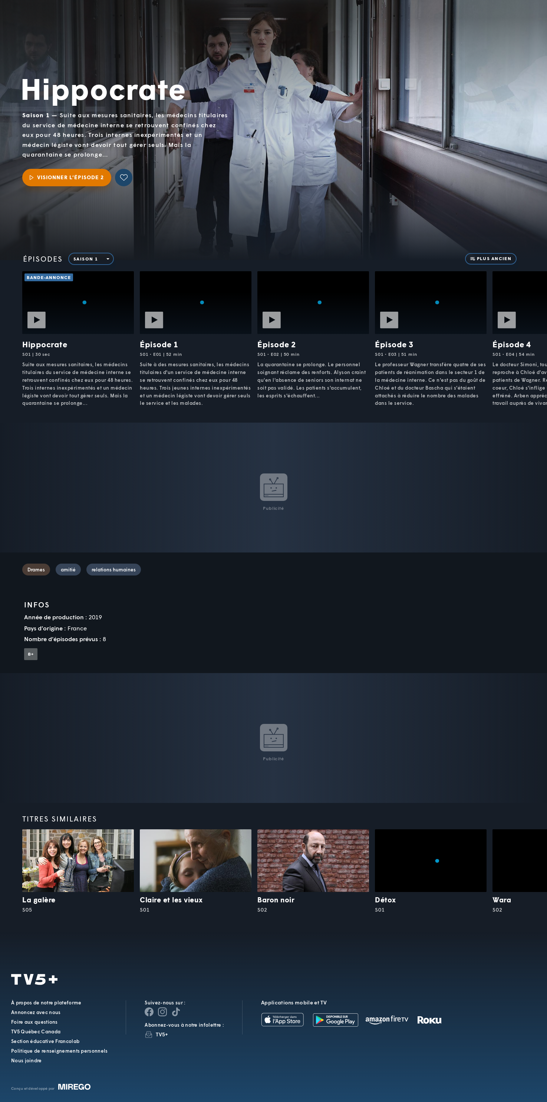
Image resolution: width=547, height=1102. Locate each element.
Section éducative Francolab (45, 1041)
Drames (36, 570)
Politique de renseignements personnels (59, 1051)
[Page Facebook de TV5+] (149, 1011)
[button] (415, 24)
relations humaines (114, 570)
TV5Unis (56, 19)
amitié (68, 570)
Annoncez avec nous (35, 1012)
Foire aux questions (34, 1022)
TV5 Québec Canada (35, 1031)
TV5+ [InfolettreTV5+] (162, 1034)
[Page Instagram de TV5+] (162, 1011)
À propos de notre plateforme (46, 1003)
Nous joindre (26, 1060)
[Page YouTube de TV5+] (175, 1011)
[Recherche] (516, 24)
